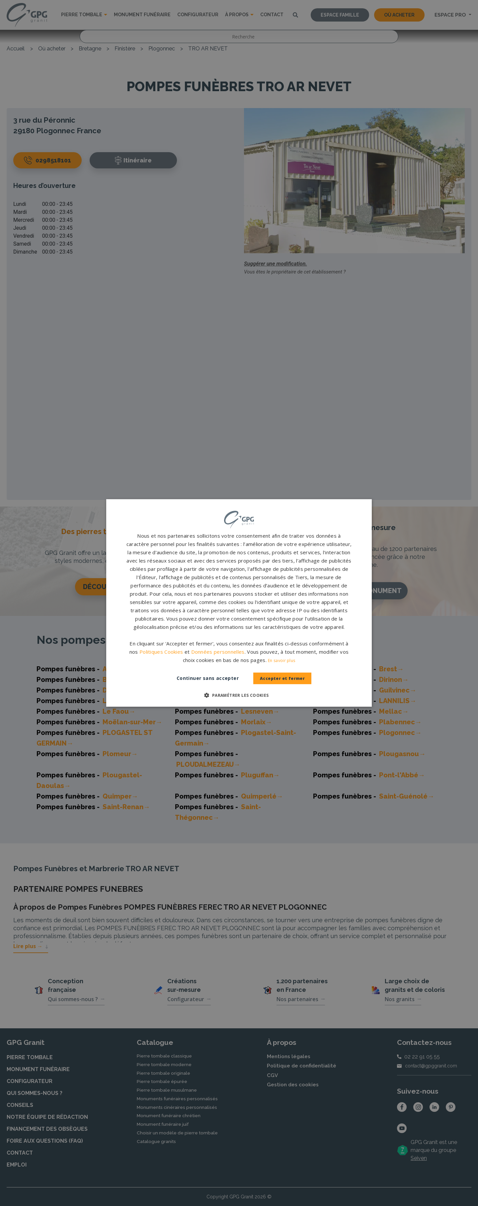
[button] (239, 695)
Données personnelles (218, 651)
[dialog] (239, 603)
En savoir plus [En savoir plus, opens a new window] (281, 660)
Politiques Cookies (161, 651)
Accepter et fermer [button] (282, 678)
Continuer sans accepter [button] (201, 678)
